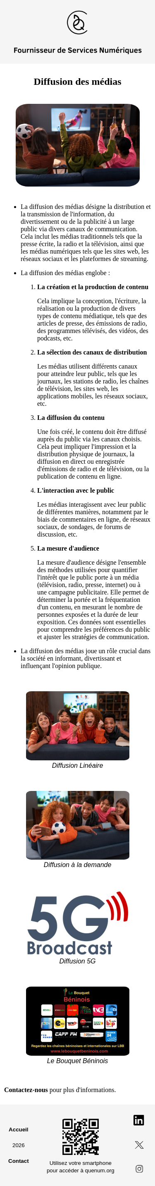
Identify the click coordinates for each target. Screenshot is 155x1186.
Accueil (18, 1129)
